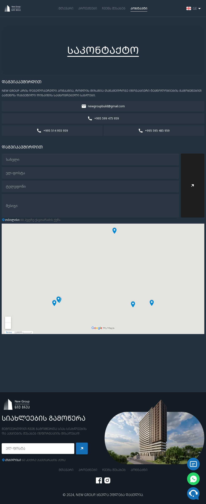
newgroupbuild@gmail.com (106, 106)
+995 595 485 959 (157, 131)
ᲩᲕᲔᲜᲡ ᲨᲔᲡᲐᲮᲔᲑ (113, 8)
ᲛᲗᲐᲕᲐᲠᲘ (65, 8)
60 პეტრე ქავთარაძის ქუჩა (32, 220)
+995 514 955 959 (55, 131)
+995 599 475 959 (106, 118)
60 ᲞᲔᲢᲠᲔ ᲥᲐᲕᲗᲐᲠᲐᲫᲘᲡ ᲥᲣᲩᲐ (35, 460)
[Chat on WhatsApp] (193, 478)
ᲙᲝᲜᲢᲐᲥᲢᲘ (138, 8)
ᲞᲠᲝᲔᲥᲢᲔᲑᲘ (87, 8)
